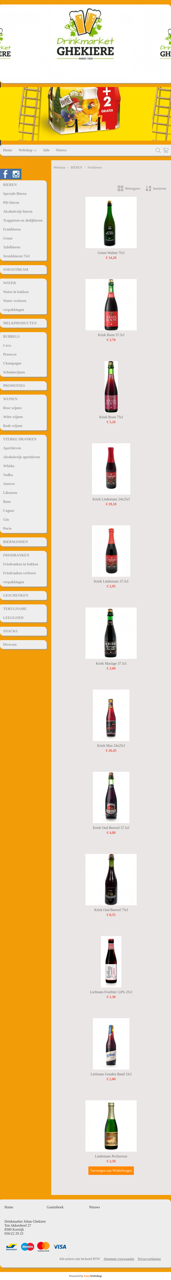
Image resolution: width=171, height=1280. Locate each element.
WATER (9, 283)
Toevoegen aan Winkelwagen (111, 1170)
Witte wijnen (13, 417)
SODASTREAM (15, 269)
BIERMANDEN (15, 542)
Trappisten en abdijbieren (23, 220)
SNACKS (10, 631)
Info (46, 150)
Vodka (8, 475)
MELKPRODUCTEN (20, 323)
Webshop (27, 150)
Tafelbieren (11, 247)
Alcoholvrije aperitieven (21, 457)
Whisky (9, 466)
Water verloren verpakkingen (14, 305)
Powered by (85, 1276)
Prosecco (9, 354)
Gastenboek (55, 1207)
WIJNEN (10, 399)
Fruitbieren (12, 229)
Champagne (12, 363)
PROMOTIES (14, 385)
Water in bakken (15, 292)
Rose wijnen (12, 408)
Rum (7, 502)
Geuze (8, 238)
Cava (7, 345)
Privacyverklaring (149, 1259)
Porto (7, 528)
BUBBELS (11, 336)
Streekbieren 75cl (16, 256)
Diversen (9, 644)
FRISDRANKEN (16, 555)
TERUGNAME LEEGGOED (15, 613)
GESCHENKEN (15, 595)
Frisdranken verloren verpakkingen (19, 577)
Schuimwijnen (14, 372)
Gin (6, 519)
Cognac (9, 510)
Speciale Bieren (14, 194)
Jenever (9, 484)
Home (7, 150)
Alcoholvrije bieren (18, 211)
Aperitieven (12, 448)
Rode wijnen (12, 426)
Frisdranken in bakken (20, 564)
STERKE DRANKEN (20, 439)
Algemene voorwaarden (119, 1259)
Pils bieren (11, 202)
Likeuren (10, 493)
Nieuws (61, 150)
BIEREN (10, 185)
